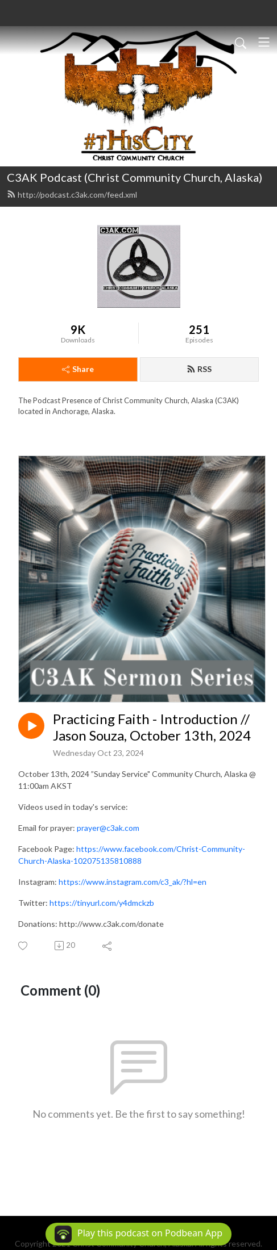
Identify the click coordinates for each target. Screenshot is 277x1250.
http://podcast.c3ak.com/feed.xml (72, 194)
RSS (199, 369)
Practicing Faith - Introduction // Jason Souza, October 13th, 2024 (152, 727)
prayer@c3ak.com (108, 828)
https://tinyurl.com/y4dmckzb (101, 903)
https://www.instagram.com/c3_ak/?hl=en (132, 882)
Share (78, 369)
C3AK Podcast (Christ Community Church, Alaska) (134, 177)
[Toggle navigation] (264, 42)
